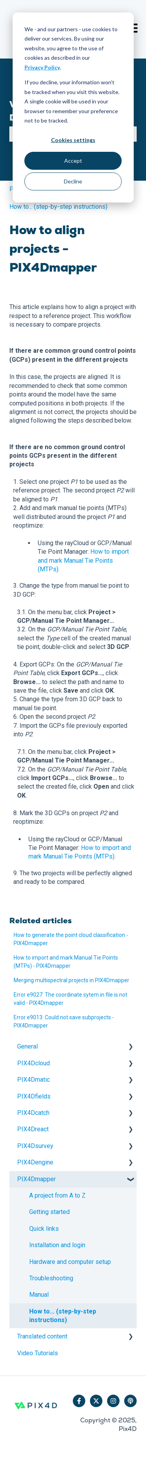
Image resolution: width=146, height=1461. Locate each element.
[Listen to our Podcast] (130, 1401)
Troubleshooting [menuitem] (51, 1278)
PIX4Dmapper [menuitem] (36, 1179)
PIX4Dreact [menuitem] (33, 1129)
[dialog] (73, 107)
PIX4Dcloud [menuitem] (33, 1063)
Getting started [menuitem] (49, 1212)
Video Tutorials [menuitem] (37, 1353)
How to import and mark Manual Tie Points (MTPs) (83, 560)
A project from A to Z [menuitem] (57, 1195)
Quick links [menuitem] (44, 1228)
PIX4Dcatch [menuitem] (33, 1112)
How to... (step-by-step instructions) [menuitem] (62, 1316)
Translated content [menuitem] (42, 1336)
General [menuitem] (27, 1046)
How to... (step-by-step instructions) (58, 206)
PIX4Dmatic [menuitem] (33, 1079)
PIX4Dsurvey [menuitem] (35, 1146)
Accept (73, 160)
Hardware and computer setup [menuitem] (70, 1261)
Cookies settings (73, 140)
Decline (73, 181)
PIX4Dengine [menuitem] (35, 1162)
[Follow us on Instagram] (113, 1401)
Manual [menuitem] (39, 1294)
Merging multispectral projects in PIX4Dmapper (71, 980)
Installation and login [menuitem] (57, 1245)
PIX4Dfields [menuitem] (34, 1096)
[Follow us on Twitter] (96, 1401)
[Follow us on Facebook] (79, 1401)
